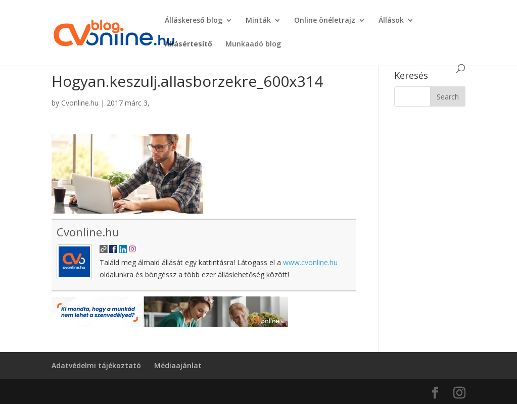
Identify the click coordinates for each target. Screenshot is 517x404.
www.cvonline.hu (310, 262)
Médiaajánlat (178, 365)
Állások (391, 21)
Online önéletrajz (324, 21)
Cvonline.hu (80, 103)
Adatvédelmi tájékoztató (96, 365)
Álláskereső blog (193, 21)
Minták (258, 21)
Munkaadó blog (253, 44)
